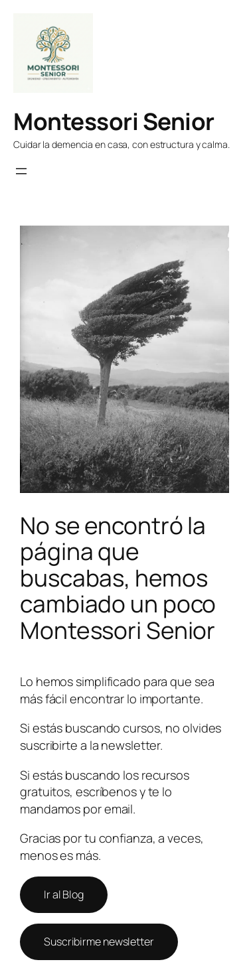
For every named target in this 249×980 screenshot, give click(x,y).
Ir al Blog (64, 894)
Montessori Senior (113, 121)
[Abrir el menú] (21, 171)
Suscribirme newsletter (99, 941)
